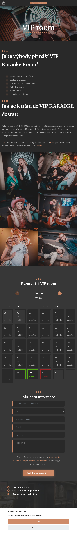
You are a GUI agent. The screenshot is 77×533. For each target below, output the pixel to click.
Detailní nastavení (38, 528)
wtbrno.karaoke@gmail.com (25, 490)
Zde (3, 142)
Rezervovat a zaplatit (38, 473)
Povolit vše (38, 522)
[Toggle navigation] (72, 3)
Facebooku (41, 146)
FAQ (52, 142)
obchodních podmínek (38, 461)
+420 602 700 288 (20, 487)
